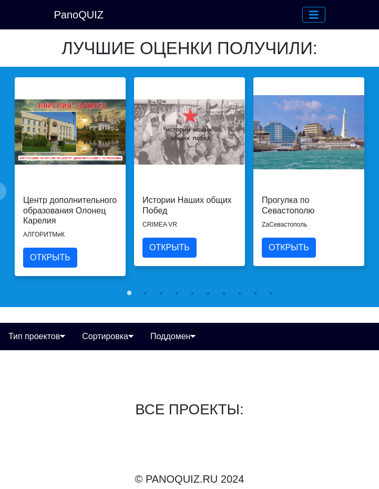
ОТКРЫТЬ (50, 257)
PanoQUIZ (79, 15)
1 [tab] (129, 293)
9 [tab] (255, 293)
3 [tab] (161, 293)
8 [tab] (239, 293)
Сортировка (108, 336)
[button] (314, 15)
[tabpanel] (70, 176)
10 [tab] (271, 293)
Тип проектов (36, 336)
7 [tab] (224, 293)
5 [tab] (192, 293)
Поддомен (173, 336)
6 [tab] (208, 293)
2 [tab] (145, 293)
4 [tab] (176, 293)
